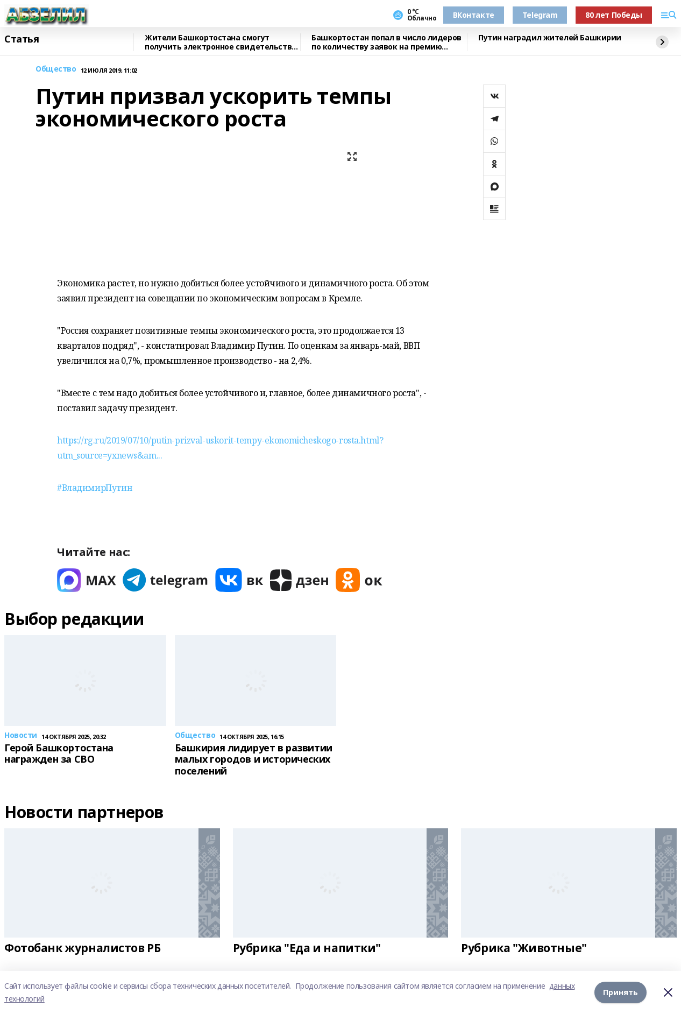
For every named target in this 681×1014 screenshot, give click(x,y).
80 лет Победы (613, 15)
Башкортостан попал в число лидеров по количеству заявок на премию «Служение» (386, 42)
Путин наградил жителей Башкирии (549, 38)
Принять (620, 992)
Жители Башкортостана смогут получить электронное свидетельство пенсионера (220, 42)
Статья (21, 39)
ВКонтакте (473, 15)
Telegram (540, 15)
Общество (56, 69)
